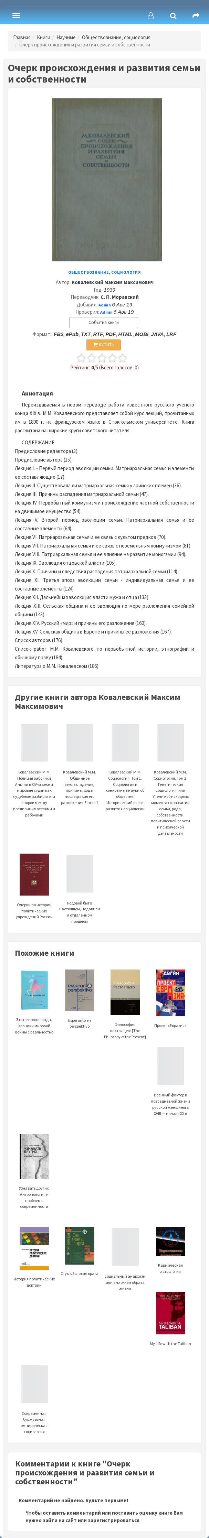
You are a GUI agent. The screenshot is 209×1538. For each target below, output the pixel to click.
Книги (43, 37)
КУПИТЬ (103, 345)
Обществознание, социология (116, 37)
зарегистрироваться (113, 1520)
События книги (103, 322)
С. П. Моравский (120, 297)
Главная (22, 37)
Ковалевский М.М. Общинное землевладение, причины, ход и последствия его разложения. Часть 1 (79, 772)
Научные (66, 37)
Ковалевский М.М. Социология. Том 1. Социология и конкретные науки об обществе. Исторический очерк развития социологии (125, 775)
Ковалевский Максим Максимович (113, 282)
